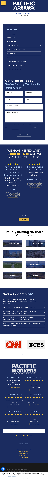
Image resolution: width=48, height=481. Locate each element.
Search (7, 430)
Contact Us (24, 457)
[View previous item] (22, 215)
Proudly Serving (24, 452)
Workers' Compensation (24, 448)
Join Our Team (24, 454)
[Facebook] (20, 435)
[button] (3, 469)
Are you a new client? (12, 105)
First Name (9, 92)
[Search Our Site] (42, 430)
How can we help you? (12, 112)
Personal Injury (24, 450)
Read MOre (24, 219)
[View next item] (25, 215)
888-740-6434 (24, 14)
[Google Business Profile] (16, 435)
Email (27, 99)
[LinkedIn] (28, 435)
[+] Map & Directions (13, 387)
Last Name (29, 92)
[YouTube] (31, 435)
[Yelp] (24, 435)
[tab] (40, 45)
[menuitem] (24, 34)
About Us (24, 446)
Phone (8, 99)
